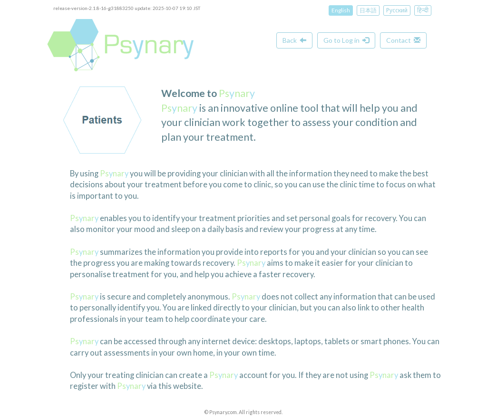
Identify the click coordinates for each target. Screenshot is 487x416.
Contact (403, 40)
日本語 (368, 10)
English (340, 10)
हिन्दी (423, 10)
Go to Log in (346, 40)
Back (294, 40)
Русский (397, 10)
